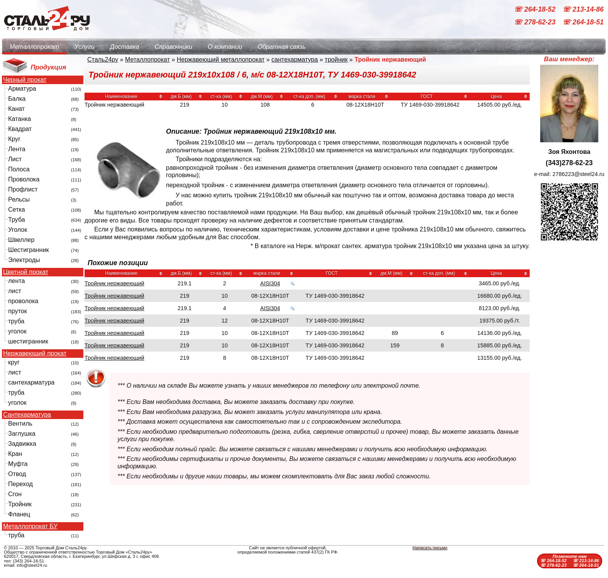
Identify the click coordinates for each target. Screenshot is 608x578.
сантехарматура (31, 382)
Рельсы (19, 199)
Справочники (173, 46)
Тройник (19, 504)
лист (14, 291)
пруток (17, 311)
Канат (16, 108)
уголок (17, 331)
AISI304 (270, 283)
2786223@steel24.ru (579, 174)
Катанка (19, 119)
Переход (20, 484)
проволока (23, 301)
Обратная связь (281, 46)
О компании (225, 46)
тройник (336, 59)
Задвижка (22, 443)
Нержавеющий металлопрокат (221, 59)
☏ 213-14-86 (583, 9)
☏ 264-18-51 (583, 22)
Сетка (16, 209)
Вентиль (20, 423)
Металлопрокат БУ (30, 526)
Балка (17, 98)
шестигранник (28, 341)
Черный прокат (25, 80)
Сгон (15, 494)
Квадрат (20, 129)
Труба (16, 219)
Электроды (24, 260)
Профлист (23, 189)
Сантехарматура (27, 415)
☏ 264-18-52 (535, 9)
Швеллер (21, 239)
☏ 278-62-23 (535, 22)
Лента (16, 149)
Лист (15, 159)
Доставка (124, 46)
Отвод (17, 474)
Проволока (24, 179)
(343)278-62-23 (569, 163)
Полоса (18, 169)
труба (16, 321)
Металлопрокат (34, 46)
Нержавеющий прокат (34, 353)
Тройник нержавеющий (114, 283)
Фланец (19, 514)
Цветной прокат (25, 272)
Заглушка (21, 433)
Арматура (22, 88)
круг (14, 362)
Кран (15, 453)
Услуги (84, 46)
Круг (14, 139)
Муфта (18, 464)
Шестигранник (28, 250)
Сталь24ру (102, 59)
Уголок (17, 229)
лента (16, 281)
